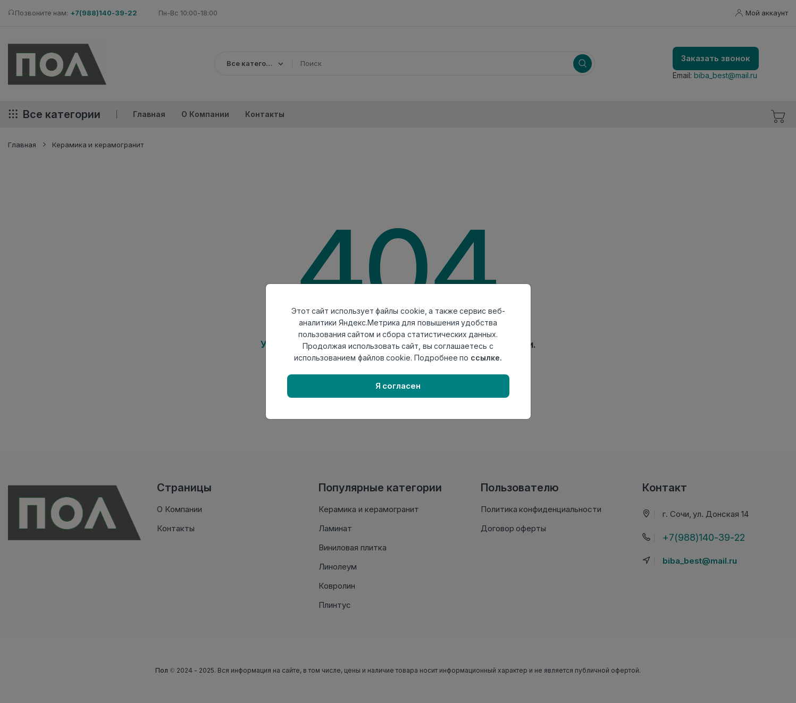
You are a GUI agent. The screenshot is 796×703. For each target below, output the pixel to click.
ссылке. (486, 357)
